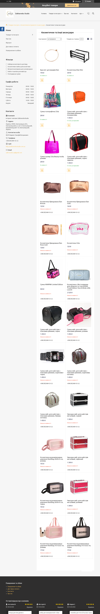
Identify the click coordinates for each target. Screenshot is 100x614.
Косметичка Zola (73, 243)
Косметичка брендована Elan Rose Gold (51, 244)
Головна (43, 13)
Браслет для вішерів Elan (49, 70)
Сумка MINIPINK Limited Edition (51, 284)
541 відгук (78, 1)
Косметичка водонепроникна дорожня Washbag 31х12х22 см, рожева (52, 545)
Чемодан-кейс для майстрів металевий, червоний (77, 458)
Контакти (74, 13)
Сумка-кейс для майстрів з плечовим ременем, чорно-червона (77, 158)
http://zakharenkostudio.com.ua (15, 146)
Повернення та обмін (13, 50)
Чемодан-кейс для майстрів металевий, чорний (77, 415)
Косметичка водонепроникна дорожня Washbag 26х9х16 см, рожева (51, 459)
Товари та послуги (55, 13)
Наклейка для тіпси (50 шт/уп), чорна (81, 612)
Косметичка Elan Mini (75, 70)
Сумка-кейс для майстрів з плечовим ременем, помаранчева (77, 113)
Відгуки (8, 43)
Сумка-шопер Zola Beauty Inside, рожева (52, 157)
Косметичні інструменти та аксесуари (33, 25)
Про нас (66, 13)
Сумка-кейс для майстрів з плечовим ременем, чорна (50, 330)
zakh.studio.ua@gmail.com (14, 152)
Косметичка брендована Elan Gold (78, 202)
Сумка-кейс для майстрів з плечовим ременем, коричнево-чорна (52, 372)
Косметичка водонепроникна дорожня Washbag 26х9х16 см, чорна (51, 502)
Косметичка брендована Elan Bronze (51, 202)
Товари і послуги (14, 25)
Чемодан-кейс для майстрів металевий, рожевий (77, 501)
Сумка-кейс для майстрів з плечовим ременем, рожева (77, 330)
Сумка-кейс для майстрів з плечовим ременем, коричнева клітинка (78, 372)
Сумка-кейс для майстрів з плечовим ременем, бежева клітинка (50, 416)
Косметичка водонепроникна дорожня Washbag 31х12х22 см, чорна (79, 545)
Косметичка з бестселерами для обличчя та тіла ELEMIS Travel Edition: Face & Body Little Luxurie (78, 287)
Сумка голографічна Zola (49, 111)
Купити (42, 80)
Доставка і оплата (12, 46)
